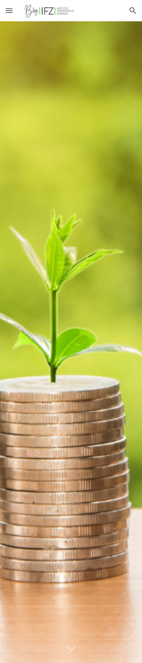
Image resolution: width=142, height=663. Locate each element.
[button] (9, 10)
